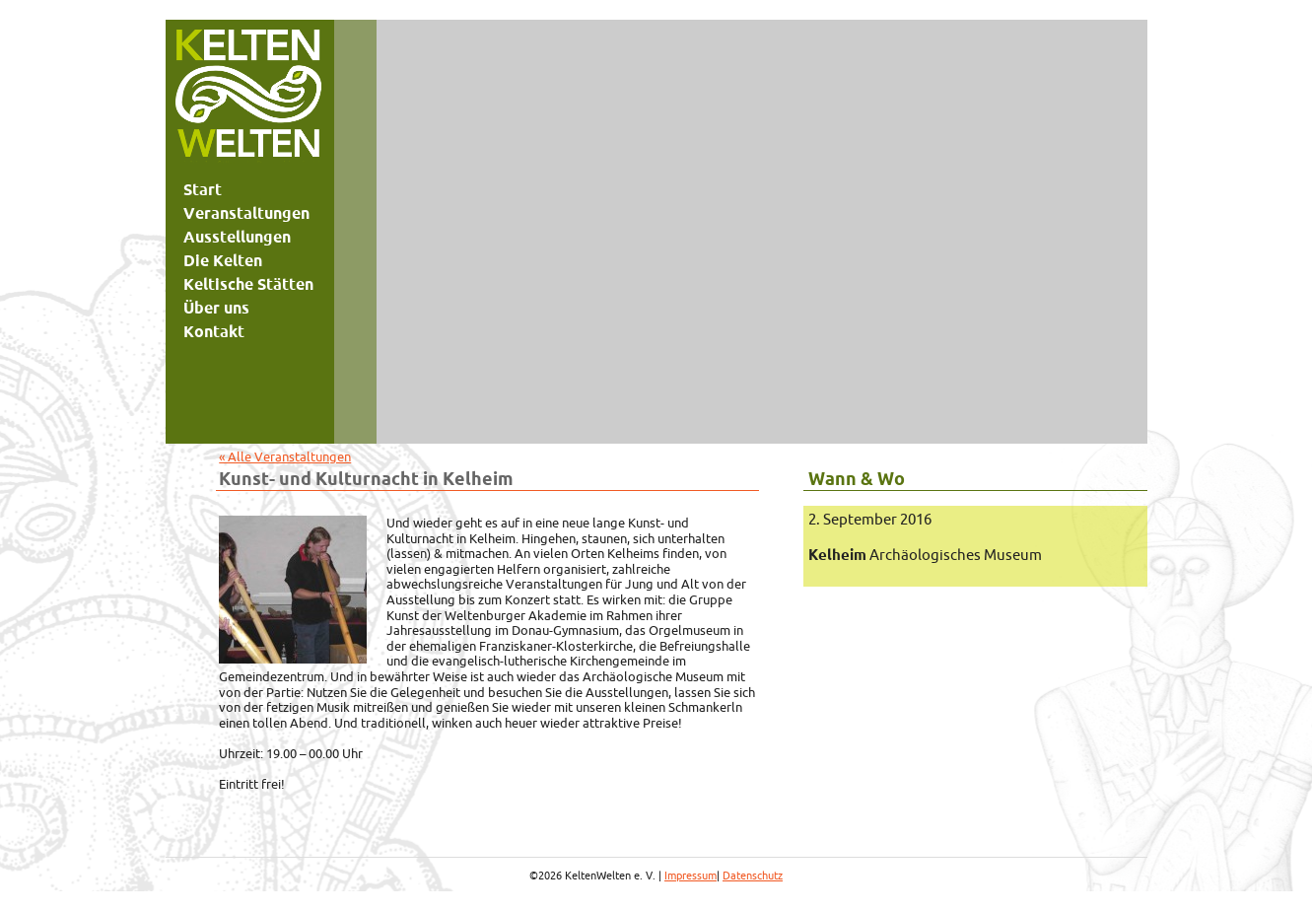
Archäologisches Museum (925, 554)
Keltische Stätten (248, 284)
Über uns (216, 307)
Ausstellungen (237, 236)
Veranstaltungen (246, 213)
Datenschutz (753, 875)
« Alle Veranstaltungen (285, 456)
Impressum (690, 875)
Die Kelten (222, 260)
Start (202, 189)
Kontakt (213, 331)
